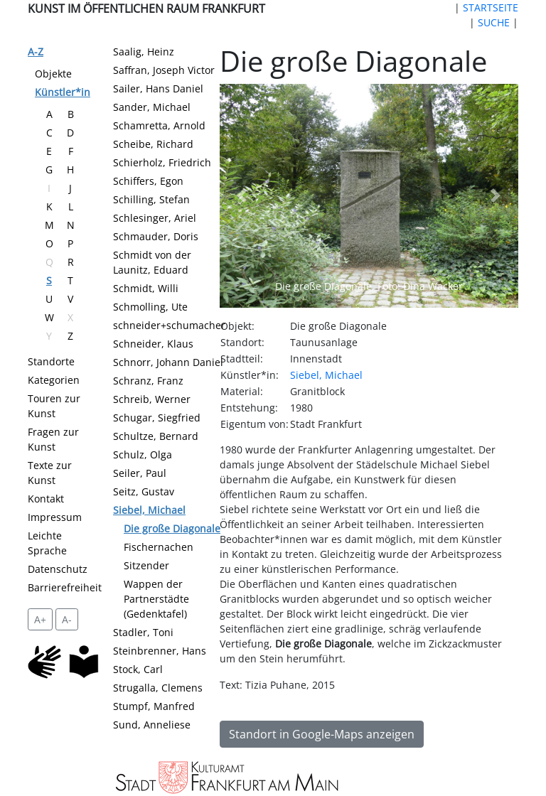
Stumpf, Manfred (154, 706)
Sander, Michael (152, 107)
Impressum (55, 517)
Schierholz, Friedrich (162, 162)
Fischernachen (158, 547)
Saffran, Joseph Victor (164, 70)
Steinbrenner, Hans (159, 650)
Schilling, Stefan (151, 199)
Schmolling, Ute (150, 306)
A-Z (35, 51)
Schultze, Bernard (155, 436)
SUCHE (494, 22)
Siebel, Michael (149, 510)
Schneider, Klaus (153, 343)
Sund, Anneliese (152, 724)
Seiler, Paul (139, 473)
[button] (242, 196)
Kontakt (46, 498)
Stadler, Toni (143, 632)
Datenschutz (57, 569)
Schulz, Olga (142, 454)
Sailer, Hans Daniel (158, 88)
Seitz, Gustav (143, 491)
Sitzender (146, 565)
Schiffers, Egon (148, 181)
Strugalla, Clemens (158, 687)
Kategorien (54, 380)
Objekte (53, 73)
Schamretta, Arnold (159, 125)
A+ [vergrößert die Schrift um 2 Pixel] (40, 619)
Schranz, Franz (148, 380)
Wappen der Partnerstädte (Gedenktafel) (156, 598)
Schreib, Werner (152, 399)
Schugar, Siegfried (156, 417)
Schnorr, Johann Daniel (168, 362)
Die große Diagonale (172, 528)
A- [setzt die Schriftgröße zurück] (67, 619)
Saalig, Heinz (143, 51)
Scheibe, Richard (153, 144)
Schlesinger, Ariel (154, 218)
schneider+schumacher (169, 325)
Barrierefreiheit (65, 587)
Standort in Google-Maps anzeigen (321, 734)
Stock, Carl (138, 669)
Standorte (51, 361)
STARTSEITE (490, 7)
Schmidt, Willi (145, 288)
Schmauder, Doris (155, 236)
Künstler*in (62, 92)
